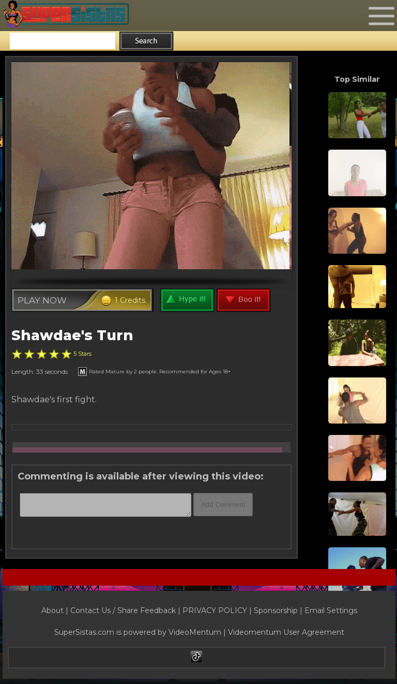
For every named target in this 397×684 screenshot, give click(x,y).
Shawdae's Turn (72, 335)
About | (55, 610)
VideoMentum (195, 632)
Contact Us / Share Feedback (123, 610)
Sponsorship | (279, 610)
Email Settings (330, 610)
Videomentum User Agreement (286, 632)
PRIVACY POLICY (214, 610)
